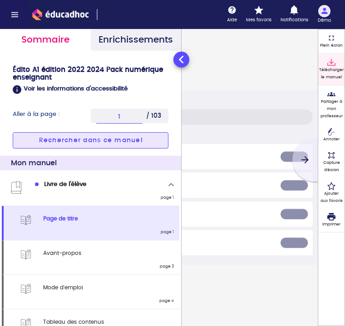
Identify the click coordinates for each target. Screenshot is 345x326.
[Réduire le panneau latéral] (181, 59)
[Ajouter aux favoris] (331, 193)
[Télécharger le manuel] (331, 69)
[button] (90, 89)
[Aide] (232, 14)
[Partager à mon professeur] (331, 104)
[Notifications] (294, 14)
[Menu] (14, 14)
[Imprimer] (331, 220)
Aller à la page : (36, 114)
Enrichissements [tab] (136, 39)
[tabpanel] (90, 188)
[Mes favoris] (259, 14)
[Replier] (171, 185)
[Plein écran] (331, 41)
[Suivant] (305, 160)
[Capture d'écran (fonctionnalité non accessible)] (331, 162)
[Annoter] (331, 135)
